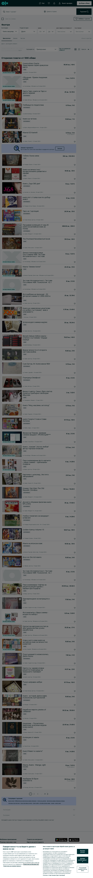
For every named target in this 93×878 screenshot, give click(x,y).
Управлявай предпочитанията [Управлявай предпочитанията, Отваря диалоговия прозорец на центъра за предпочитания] (82, 869)
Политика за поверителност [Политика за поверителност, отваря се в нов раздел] (12, 866)
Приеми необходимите (82, 860)
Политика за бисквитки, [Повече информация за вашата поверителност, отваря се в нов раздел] (31, 864)
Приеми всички (82, 851)
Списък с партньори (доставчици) (54, 875)
